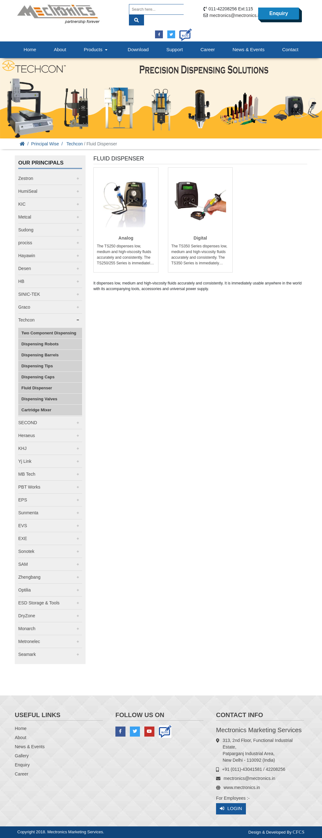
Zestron (25, 178)
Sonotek (26, 551)
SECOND (27, 422)
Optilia (24, 589)
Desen (24, 268)
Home (30, 49)
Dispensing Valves (39, 399)
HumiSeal (27, 191)
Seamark (27, 654)
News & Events (248, 49)
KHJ (22, 448)
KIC (21, 204)
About (60, 49)
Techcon (74, 143)
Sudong (25, 229)
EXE (22, 538)
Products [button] (96, 49)
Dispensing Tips (37, 366)
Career (208, 49)
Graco (24, 307)
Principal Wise (45, 143)
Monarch (26, 628)
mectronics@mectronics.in (235, 15)
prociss (25, 242)
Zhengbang (29, 577)
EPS (22, 499)
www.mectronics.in (242, 787)
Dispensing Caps (37, 377)
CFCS (299, 832)
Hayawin (26, 255)
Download (138, 49)
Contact (290, 49)
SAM (23, 564)
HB (21, 281)
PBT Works (29, 486)
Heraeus (26, 435)
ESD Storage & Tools (38, 602)
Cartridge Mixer (36, 410)
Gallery (22, 755)
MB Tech (26, 474)
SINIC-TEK (29, 294)
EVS (22, 525)
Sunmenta (28, 512)
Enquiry (278, 13)
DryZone (26, 615)
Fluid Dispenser (36, 388)
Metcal (24, 216)
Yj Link (24, 461)
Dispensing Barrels (40, 355)
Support (174, 49)
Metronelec (29, 641)
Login (231, 808)
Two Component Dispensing (48, 333)
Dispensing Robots (39, 344)
